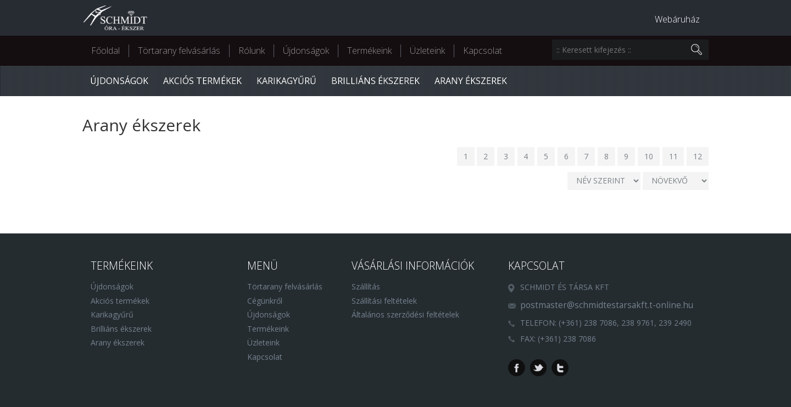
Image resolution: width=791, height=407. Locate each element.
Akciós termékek (202, 81)
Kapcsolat (482, 50)
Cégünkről (264, 301)
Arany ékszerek (471, 81)
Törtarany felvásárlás (179, 50)
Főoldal (105, 50)
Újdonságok (306, 50)
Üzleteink (427, 50)
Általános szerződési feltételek (405, 314)
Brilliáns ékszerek (375, 81)
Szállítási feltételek (384, 301)
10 (648, 156)
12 (697, 156)
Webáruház (677, 19)
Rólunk (251, 50)
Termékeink (369, 50)
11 (673, 156)
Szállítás (366, 286)
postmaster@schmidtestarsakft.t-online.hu (606, 305)
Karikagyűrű (286, 81)
